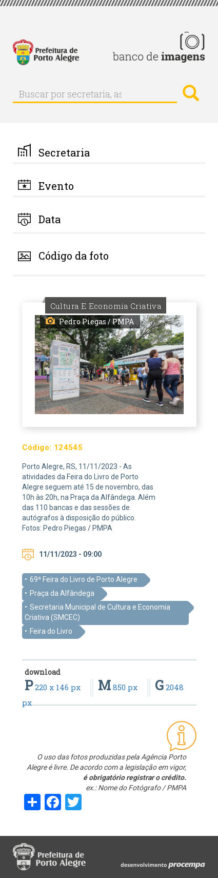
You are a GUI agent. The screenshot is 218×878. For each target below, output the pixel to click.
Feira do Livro (51, 631)
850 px (119, 687)
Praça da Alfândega (62, 593)
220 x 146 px (54, 687)
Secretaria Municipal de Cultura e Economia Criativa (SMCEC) (97, 612)
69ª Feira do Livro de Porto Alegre (83, 579)
